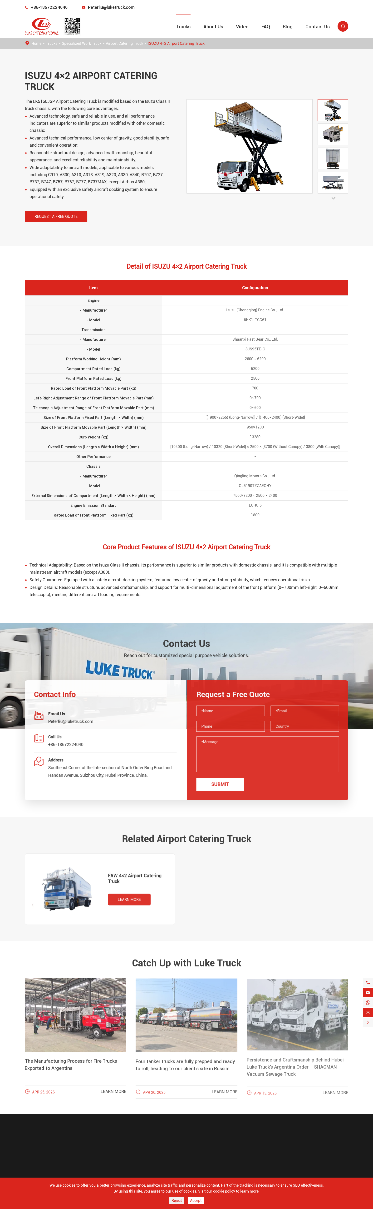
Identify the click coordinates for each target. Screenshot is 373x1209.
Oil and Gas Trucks (42, 1176)
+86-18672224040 (49, 7)
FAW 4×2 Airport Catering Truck (135, 882)
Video (242, 27)
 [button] (333, 198)
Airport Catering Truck (124, 43)
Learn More (129, 903)
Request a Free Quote (55, 216)
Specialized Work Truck (81, 43)
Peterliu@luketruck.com (111, 7)
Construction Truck (42, 1167)
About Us (213, 27)
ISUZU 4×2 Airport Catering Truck (176, 43)
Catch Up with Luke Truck (186, 959)
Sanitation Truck (40, 1159)
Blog (288, 27)
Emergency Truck (41, 1151)
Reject (177, 1200)
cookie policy (224, 1191)
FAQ (265, 27)
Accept (195, 1200)
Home (36, 43)
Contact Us (317, 27)
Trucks (183, 27)
